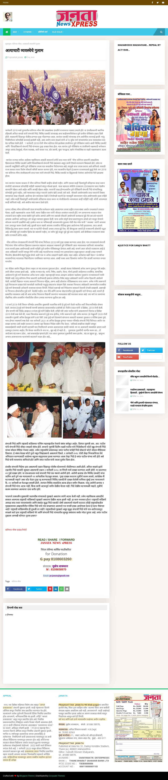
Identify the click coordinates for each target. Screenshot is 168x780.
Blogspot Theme (27, 775)
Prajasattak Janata (15, 57)
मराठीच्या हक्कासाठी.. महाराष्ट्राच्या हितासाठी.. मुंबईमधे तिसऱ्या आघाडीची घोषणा (146, 391)
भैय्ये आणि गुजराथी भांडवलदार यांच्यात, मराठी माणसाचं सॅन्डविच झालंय (144, 404)
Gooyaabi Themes (57, 775)
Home (5, 2)
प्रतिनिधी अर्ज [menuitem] (42, 31)
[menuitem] (6, 32)
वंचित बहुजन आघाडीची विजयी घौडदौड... (145, 376)
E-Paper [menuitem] (28, 31)
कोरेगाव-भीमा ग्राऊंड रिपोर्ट (16, 529)
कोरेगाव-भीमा (16, 43)
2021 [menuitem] (15, 31)
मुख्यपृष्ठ (8, 43)
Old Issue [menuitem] (57, 31)
